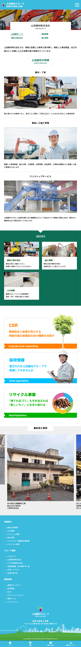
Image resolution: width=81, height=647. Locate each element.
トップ (10, 643)
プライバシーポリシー (16, 595)
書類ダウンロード (14, 585)
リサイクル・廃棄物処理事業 (18, 541)
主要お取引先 (13, 573)
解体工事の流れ (17, 38)
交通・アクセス (13, 569)
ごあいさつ (12, 556)
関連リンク (12, 598)
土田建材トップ (17, 34)
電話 (30, 643)
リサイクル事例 (13, 544)
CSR (9, 592)
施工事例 (45, 38)
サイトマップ (13, 602)
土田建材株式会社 (14, 559)
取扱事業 (45, 34)
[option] (40, 471)
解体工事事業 (13, 527)
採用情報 (11, 588)
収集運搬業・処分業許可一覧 (18, 566)
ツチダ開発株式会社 (15, 563)
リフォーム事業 (13, 534)
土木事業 (11, 531)
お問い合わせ (50, 643)
